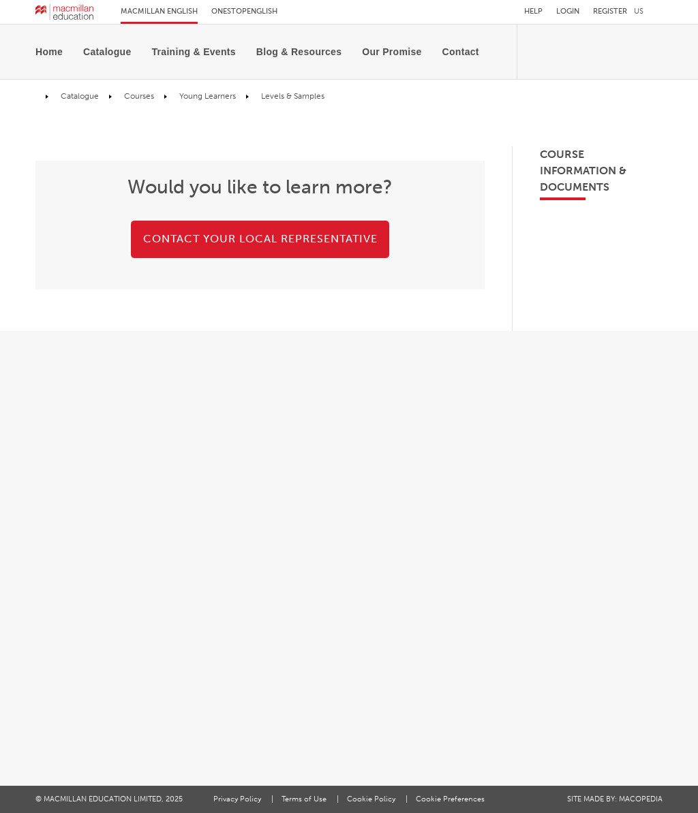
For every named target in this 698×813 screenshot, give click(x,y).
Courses (138, 96)
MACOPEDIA (641, 799)
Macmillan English (159, 11)
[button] (648, 11)
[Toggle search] (493, 55)
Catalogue (107, 51)
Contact (460, 51)
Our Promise (391, 51)
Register (610, 11)
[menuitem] (54, 52)
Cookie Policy (372, 799)
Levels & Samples (291, 96)
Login (567, 11)
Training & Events (194, 51)
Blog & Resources (299, 51)
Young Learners (206, 96)
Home (49, 51)
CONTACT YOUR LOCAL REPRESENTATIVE (260, 238)
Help (533, 11)
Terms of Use (305, 799)
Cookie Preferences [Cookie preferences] (450, 799)
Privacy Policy (238, 799)
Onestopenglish (244, 11)
